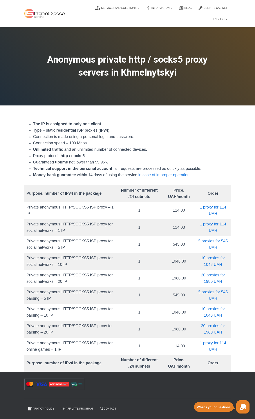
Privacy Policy (41, 408)
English (220, 19)
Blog (185, 8)
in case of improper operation (164, 175)
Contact (108, 408)
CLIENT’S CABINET (213, 8)
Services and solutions (117, 8)
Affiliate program (77, 408)
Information (159, 8)
